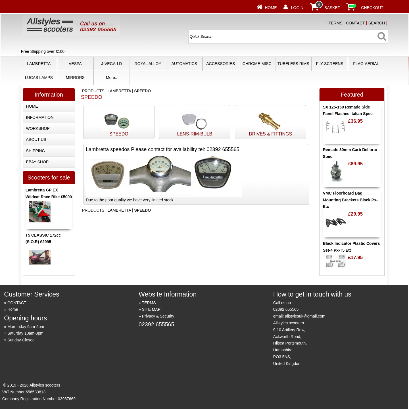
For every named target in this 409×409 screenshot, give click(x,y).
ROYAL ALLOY (148, 63)
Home (271, 7)
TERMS (336, 23)
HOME (32, 106)
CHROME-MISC (257, 63)
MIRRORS (75, 77)
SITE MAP (151, 309)
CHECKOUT (372, 7)
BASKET (332, 7)
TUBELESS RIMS (293, 63)
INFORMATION (40, 117)
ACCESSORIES (220, 63)
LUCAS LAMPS (39, 77)
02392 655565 (156, 324)
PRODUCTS (93, 91)
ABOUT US (36, 139)
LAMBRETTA (39, 63)
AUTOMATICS (184, 63)
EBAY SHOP (37, 162)
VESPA (75, 63)
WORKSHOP (38, 128)
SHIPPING (35, 151)
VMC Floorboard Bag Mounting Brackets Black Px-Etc (350, 200)
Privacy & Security (158, 316)
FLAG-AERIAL (366, 63)
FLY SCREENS (329, 63)
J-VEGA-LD (111, 63)
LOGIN (297, 7)
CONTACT (355, 23)
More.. (111, 77)
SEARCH (376, 23)
